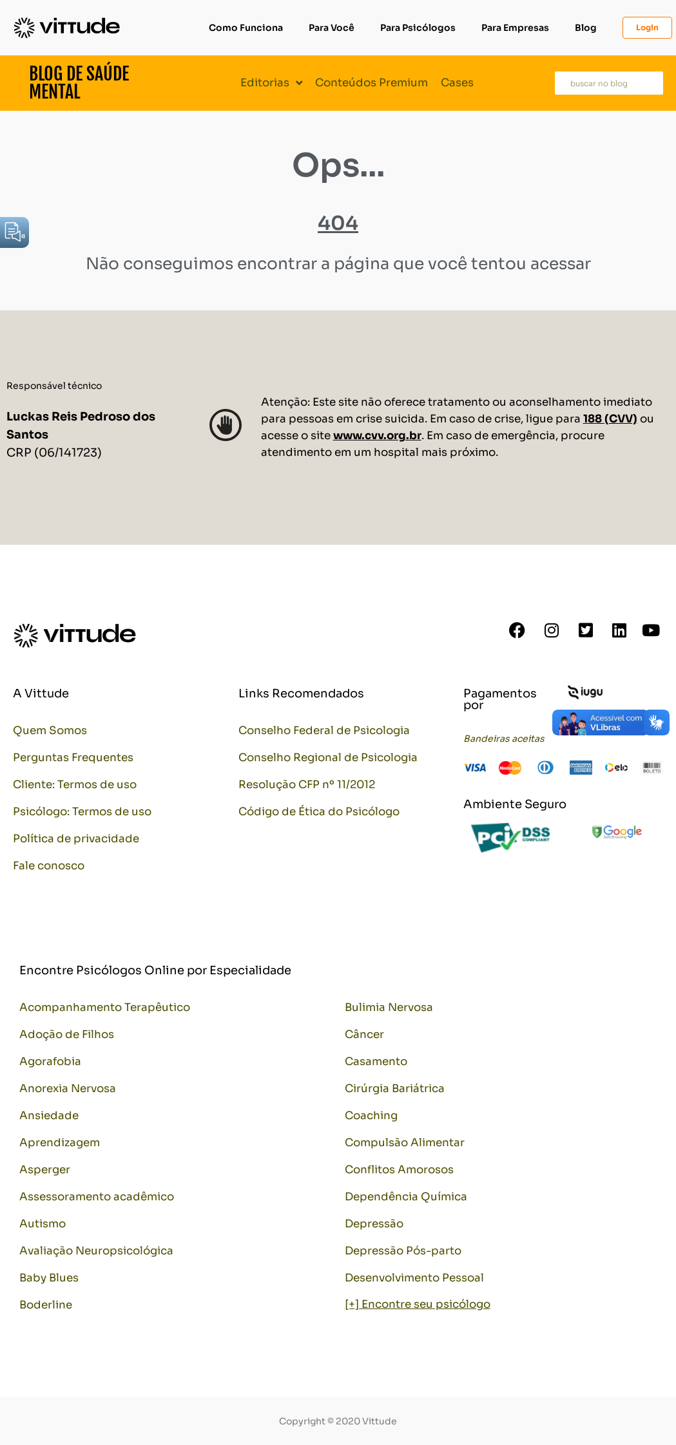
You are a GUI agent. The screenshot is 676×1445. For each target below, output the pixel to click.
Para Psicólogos (418, 27)
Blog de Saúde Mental (79, 82)
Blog (586, 27)
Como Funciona (246, 27)
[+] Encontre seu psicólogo (417, 1304)
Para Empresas (515, 27)
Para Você (331, 27)
